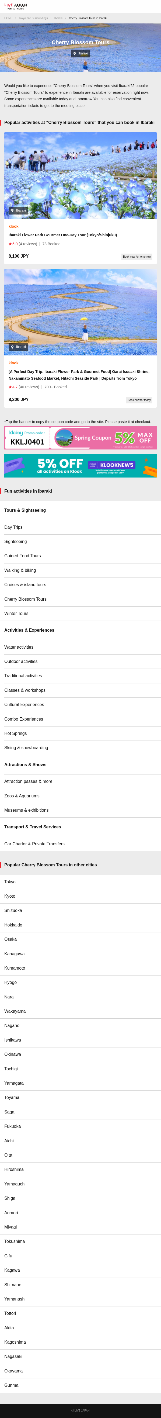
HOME (8, 18)
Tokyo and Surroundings (33, 18)
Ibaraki (58, 18)
